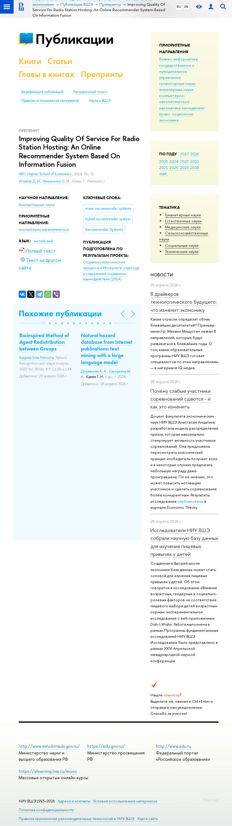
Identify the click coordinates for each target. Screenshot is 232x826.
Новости (161, 275)
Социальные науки (181, 245)
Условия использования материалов (125, 801)
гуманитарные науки (177, 83)
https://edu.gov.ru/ (106, 746)
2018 (194, 167)
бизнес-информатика (178, 59)
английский (43, 241)
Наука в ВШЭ (99, 100)
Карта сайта (147, 818)
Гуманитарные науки (183, 215)
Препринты (102, 74)
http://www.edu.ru (173, 746)
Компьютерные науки (37, 204)
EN (186, 7)
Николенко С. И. (56, 181)
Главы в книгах (47, 74)
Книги (30, 61)
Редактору (210, 800)
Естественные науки (183, 221)
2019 (184, 167)
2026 (194, 153)
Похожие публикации (60, 313)
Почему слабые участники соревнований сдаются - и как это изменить (180, 398)
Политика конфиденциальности (46, 809)
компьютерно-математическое (174, 98)
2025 (163, 161)
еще (163, 173)
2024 (174, 161)
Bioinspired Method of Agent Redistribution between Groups (44, 342)
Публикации (74, 39)
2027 (184, 153)
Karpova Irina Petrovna (36, 357)
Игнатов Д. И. (30, 181)
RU (179, 7)
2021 (163, 167)
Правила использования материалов (50, 100)
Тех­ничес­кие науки (181, 251)
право (164, 114)
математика (169, 108)
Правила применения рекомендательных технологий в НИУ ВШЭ (76, 818)
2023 (184, 161)
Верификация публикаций (42, 91)
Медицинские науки (183, 227)
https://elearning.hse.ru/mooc (48, 771)
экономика (169, 120)
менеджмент (193, 108)
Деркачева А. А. (94, 371)
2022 (194, 161)
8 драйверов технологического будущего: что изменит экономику (183, 301)
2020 (174, 167)
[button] (44, 323)
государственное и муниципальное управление (176, 71)
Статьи (59, 61)
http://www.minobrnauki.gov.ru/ (49, 746)
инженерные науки (176, 89)
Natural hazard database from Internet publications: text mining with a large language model (106, 348)
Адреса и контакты (74, 801)
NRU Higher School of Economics (45, 174)
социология (182, 114)
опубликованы (190, 501)
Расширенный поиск (90, 91)
